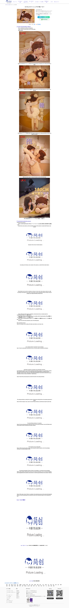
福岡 (46, 584)
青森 (17, 585)
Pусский (17, 592)
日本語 (17, 593)
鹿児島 (12, 585)
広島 (56, 584)
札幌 (32, 584)
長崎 (37, 584)
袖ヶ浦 (15, 584)
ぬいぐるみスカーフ (10, 600)
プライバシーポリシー (36, 606)
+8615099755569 (34, 592)
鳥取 (15, 585)
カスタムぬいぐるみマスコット (26, 2)
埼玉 (53, 584)
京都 (51, 584)
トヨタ (43, 584)
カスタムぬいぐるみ (20, 2)
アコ (46, 585)
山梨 (22, 585)
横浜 (27, 584)
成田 (53, 585)
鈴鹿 (48, 585)
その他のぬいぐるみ (46, 2)
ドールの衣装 (41, 1)
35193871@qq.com (33, 590)
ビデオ (52, 1)
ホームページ (15, 1)
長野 (20, 585)
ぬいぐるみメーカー (24, 545)
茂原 (51, 585)
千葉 (9, 585)
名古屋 (35, 584)
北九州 (28, 585)
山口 (36, 585)
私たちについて (56, 1)
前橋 (39, 585)
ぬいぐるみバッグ (31, 2)
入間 (9, 584)
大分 (48, 584)
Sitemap (30, 606)
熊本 (7, 585)
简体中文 (17, 596)
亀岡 (61, 584)
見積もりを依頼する (43, 17)
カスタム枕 (36, 1)
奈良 (40, 584)
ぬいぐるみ (19, 499)
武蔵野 (20, 584)
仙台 (58, 584)
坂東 (12, 584)
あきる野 (24, 584)
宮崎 (34, 585)
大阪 (29, 584)
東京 (7, 584)
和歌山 (25, 585)
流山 (17, 584)
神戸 (43, 585)
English (17, 590)
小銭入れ (8, 599)
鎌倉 (31, 585)
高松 (41, 585)
